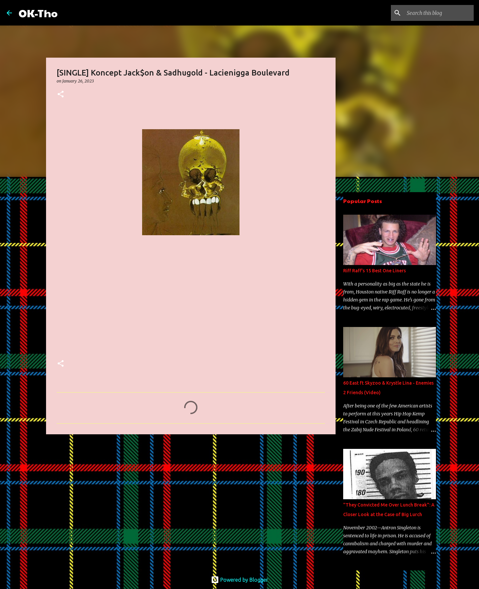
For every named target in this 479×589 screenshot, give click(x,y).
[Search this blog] (439, 13)
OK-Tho (38, 12)
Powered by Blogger (239, 580)
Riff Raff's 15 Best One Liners (374, 270)
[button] (61, 94)
